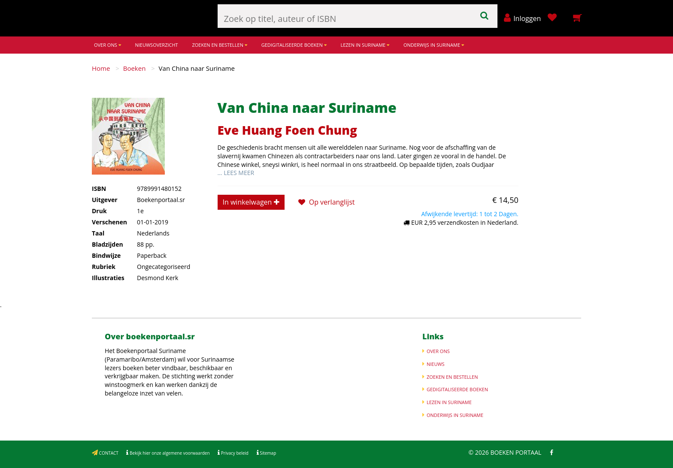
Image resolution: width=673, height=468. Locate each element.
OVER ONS (107, 45)
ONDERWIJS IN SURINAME (433, 45)
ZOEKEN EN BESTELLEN (219, 45)
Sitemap (267, 453)
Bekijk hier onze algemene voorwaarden (168, 453)
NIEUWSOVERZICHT (156, 45)
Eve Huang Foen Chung (287, 130)
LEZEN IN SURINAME (364, 45)
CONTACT (108, 453)
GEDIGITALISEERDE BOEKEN (294, 45)
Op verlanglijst (326, 202)
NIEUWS (436, 364)
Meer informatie (207, 393)
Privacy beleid (234, 453)
